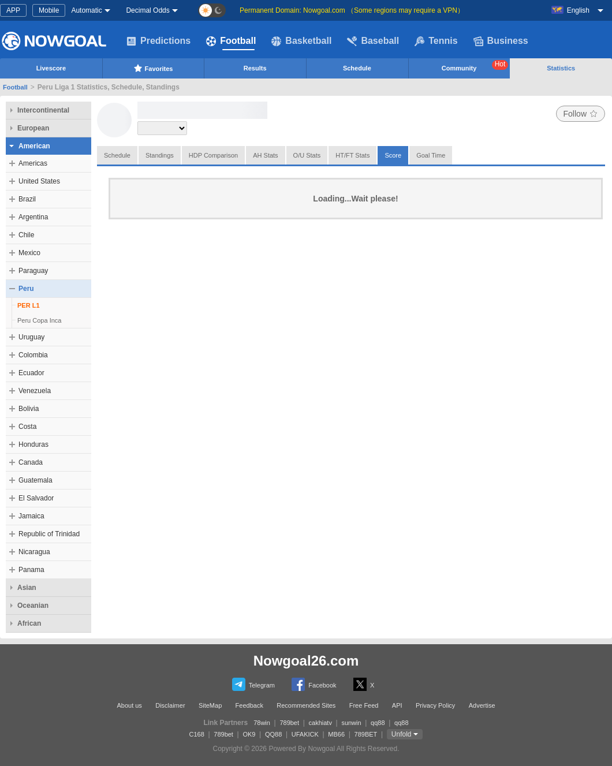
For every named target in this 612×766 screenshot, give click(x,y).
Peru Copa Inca (39, 320)
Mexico (29, 253)
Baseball (373, 41)
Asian (26, 588)
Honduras (33, 444)
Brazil (27, 199)
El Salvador (36, 498)
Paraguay (33, 271)
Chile (26, 235)
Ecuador (31, 373)
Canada (30, 462)
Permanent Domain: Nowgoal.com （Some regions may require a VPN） (352, 10)
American (34, 146)
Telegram (253, 684)
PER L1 (28, 305)
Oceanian (32, 605)
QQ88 (273, 734)
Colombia (33, 355)
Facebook (314, 684)
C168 (196, 734)
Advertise (482, 705)
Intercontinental (43, 110)
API (397, 705)
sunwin (351, 722)
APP (13, 10)
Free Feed (364, 705)
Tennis (436, 41)
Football (231, 41)
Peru (26, 289)
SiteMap (210, 705)
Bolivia (28, 409)
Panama (31, 570)
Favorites (153, 68)
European (33, 128)
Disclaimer (170, 705)
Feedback (249, 705)
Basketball (301, 41)
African (29, 623)
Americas (32, 163)
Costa (27, 427)
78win (261, 722)
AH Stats (265, 155)
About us (129, 705)
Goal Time (430, 155)
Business (500, 41)
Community (475, 66)
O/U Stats (307, 155)
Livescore (51, 68)
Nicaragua (34, 552)
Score (393, 155)
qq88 (378, 722)
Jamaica (31, 516)
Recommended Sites (306, 705)
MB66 (336, 734)
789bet (289, 722)
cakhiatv (320, 722)
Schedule (357, 68)
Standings (159, 155)
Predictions (158, 41)
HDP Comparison (213, 155)
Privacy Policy (435, 705)
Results (255, 68)
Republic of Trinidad (49, 534)
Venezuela (34, 391)
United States (39, 181)
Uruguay (31, 337)
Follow (581, 113)
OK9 (248, 734)
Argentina (33, 217)
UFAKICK (305, 734)
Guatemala (35, 480)
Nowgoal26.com (306, 660)
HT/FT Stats (352, 155)
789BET (366, 734)
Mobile (49, 10)
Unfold (401, 734)
